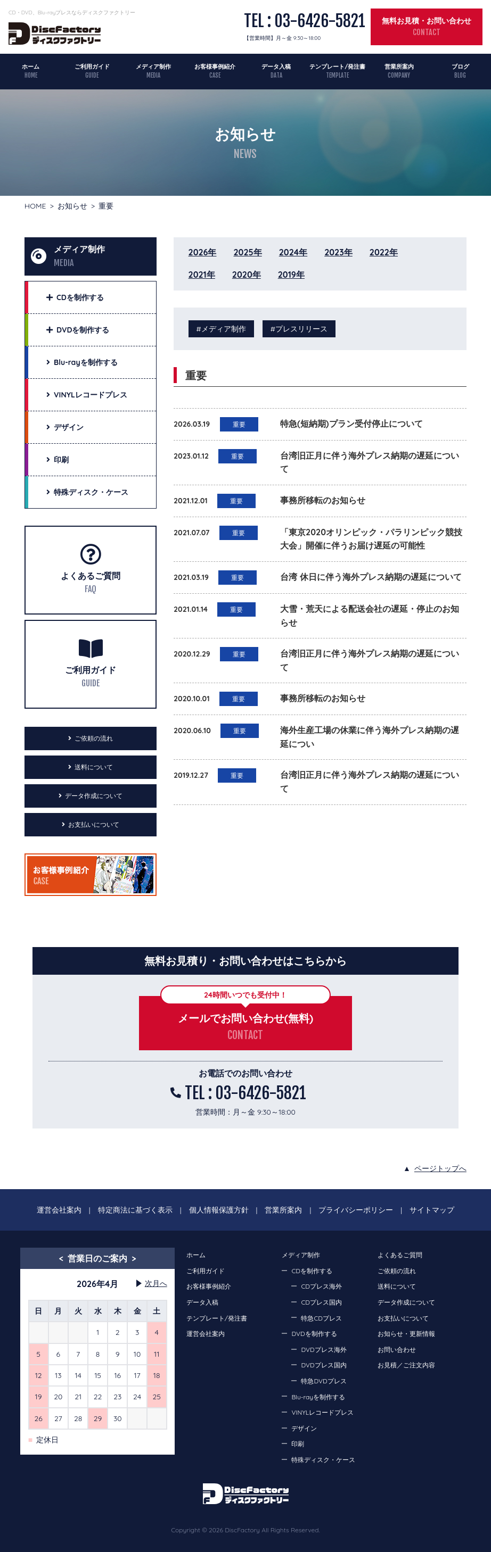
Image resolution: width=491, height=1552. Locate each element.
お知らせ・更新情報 (406, 1334)
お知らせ (72, 206)
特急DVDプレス (323, 1381)
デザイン (304, 1428)
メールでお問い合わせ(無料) (245, 1018)
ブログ (460, 66)
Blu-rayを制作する (318, 1397)
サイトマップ (432, 1210)
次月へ (156, 1283)
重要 (239, 424)
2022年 (384, 252)
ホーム (30, 66)
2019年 (291, 274)
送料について (94, 767)
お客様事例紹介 (214, 66)
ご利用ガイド (92, 66)
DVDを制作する (314, 1334)
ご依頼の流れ (94, 738)
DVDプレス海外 (323, 1350)
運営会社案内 (59, 1210)
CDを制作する (311, 1271)
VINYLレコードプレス (322, 1412)
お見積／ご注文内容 (406, 1365)
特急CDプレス (321, 1318)
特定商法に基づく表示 (135, 1210)
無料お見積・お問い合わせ (426, 21)
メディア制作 (153, 66)
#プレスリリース (299, 329)
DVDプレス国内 (323, 1365)
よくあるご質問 (90, 575)
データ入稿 (276, 66)
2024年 (293, 252)
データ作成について (93, 796)
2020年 (246, 274)
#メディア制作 (221, 329)
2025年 (247, 252)
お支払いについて (93, 824)
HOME (35, 206)
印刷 (297, 1444)
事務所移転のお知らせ (322, 500)
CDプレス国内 (321, 1302)
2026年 (203, 252)
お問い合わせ (397, 1350)
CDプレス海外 (321, 1286)
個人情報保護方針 (219, 1210)
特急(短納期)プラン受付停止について (351, 423)
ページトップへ (440, 1168)
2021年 (202, 274)
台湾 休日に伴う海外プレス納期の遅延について (370, 576)
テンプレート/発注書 (337, 66)
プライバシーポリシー (355, 1210)
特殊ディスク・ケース (323, 1460)
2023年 (338, 252)
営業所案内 (399, 66)
